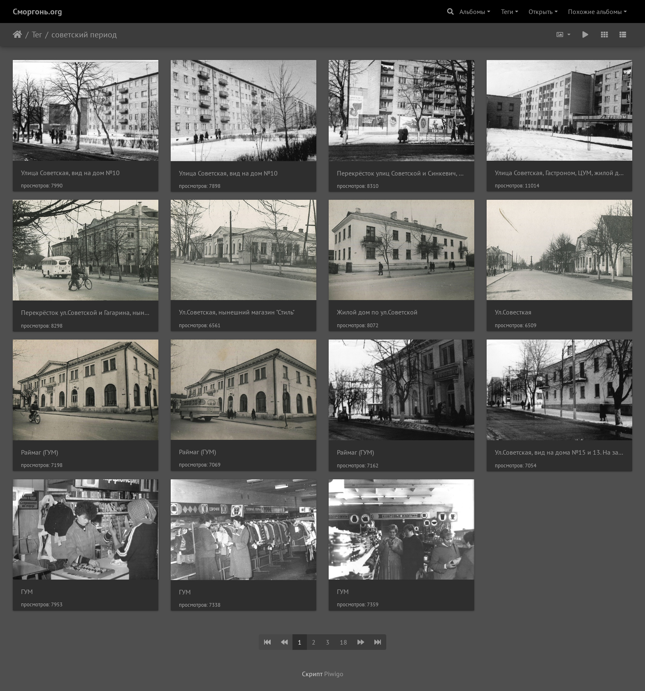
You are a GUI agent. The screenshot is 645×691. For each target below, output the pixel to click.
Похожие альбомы (595, 11)
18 (343, 642)
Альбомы (472, 11)
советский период (84, 34)
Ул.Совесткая (513, 312)
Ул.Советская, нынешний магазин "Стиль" (237, 312)
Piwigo (333, 674)
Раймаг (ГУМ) (39, 452)
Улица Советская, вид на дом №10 (70, 173)
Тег (37, 34)
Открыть (540, 11)
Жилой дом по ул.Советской (377, 312)
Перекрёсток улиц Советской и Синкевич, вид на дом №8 (401, 173)
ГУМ (27, 592)
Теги (507, 11)
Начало (17, 34)
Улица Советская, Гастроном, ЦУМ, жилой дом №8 (559, 173)
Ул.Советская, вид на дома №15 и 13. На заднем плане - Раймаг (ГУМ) (559, 452)
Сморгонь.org (37, 11)
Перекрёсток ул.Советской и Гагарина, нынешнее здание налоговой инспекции (85, 313)
